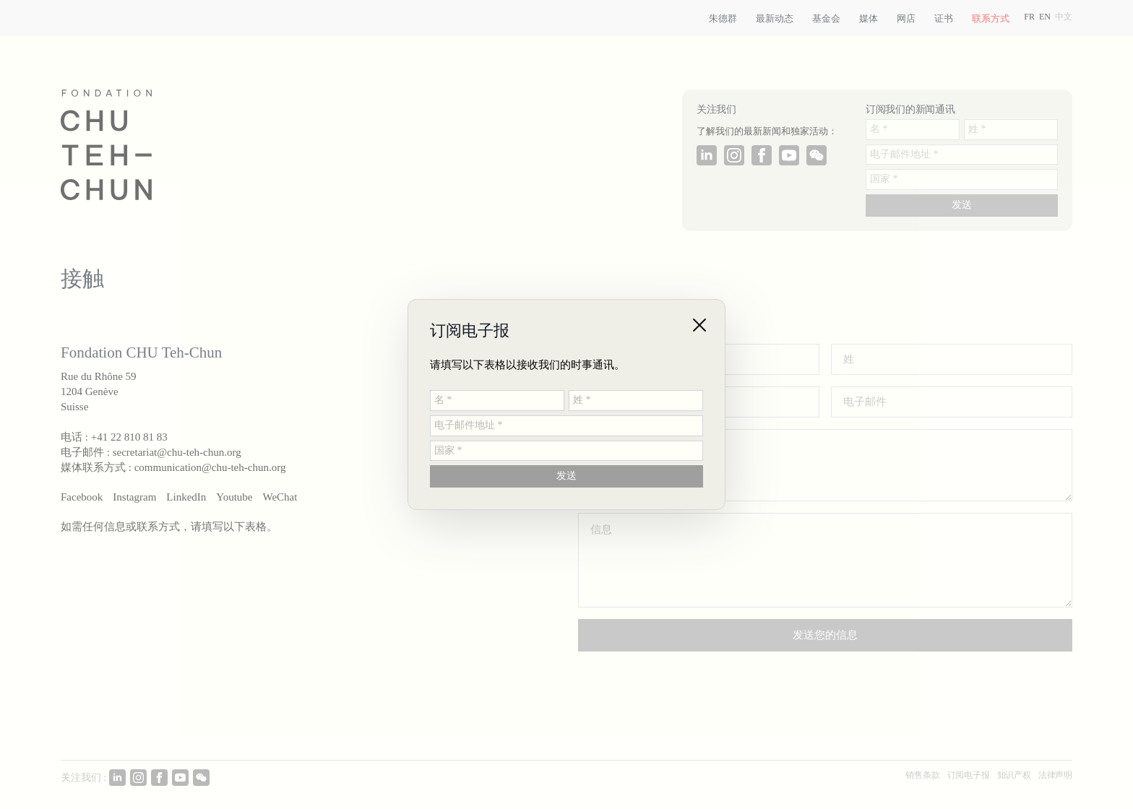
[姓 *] (636, 400)
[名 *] (497, 400)
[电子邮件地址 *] (566, 425)
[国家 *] (566, 451)
